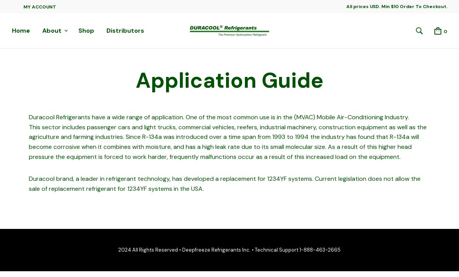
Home (21, 31)
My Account (39, 7)
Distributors (125, 31)
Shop (86, 31)
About (52, 31)
